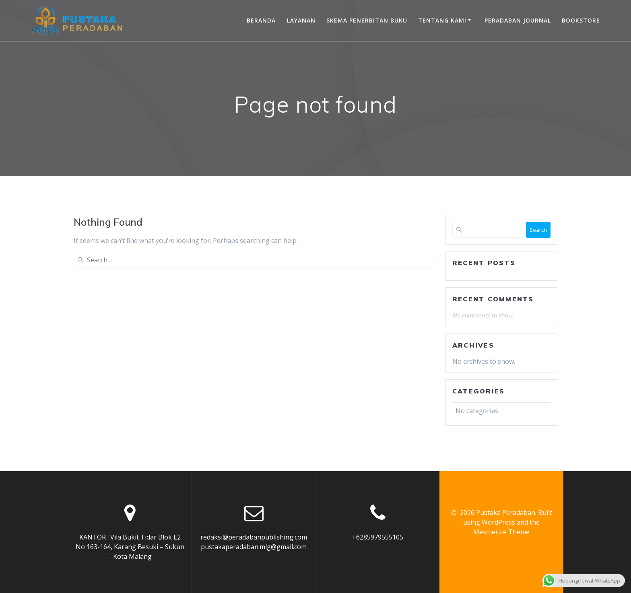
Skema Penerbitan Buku (366, 20)
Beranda (261, 20)
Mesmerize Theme (501, 531)
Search (538, 229)
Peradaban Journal (518, 20)
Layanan (301, 20)
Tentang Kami (442, 20)
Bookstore (581, 20)
